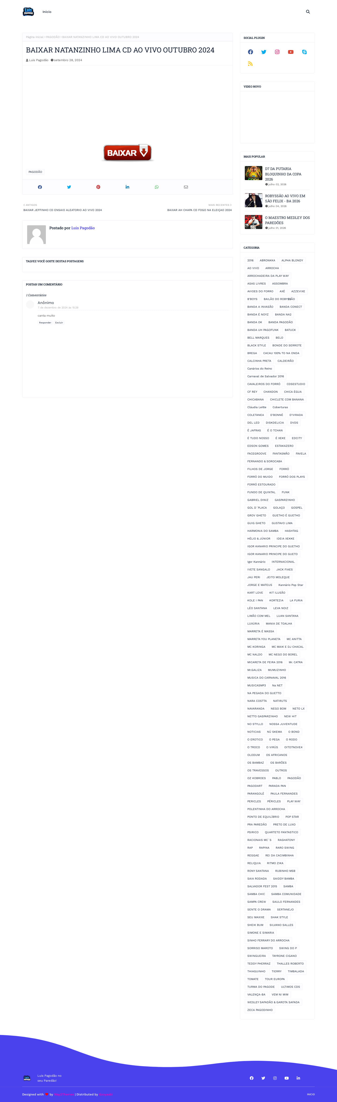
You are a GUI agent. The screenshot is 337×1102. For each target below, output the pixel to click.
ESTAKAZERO (284, 445)
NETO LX (298, 708)
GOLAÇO (279, 507)
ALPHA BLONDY (292, 260)
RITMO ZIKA (275, 863)
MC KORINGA (256, 646)
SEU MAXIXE (255, 917)
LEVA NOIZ (280, 608)
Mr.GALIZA (254, 670)
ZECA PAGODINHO (260, 1010)
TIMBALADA (296, 971)
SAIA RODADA (257, 878)
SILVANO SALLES (281, 925)
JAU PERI (253, 577)
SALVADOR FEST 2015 (262, 886)
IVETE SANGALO (258, 569)
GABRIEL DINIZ (257, 500)
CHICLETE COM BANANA (287, 399)
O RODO (291, 739)
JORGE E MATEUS (259, 585)
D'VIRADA (296, 415)
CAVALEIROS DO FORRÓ (263, 384)
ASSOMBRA (280, 283)
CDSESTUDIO (296, 384)
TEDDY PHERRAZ (259, 963)
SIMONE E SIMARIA (260, 932)
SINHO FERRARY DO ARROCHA (268, 940)
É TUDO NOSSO (258, 438)
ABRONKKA (267, 260)
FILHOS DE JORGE (260, 469)
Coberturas (280, 407)
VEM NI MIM (280, 994)
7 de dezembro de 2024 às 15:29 (58, 307)
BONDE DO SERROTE (287, 345)
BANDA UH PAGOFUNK (262, 330)
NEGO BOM (278, 708)
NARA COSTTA (257, 701)
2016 (250, 260)
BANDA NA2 (283, 314)
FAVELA (301, 453)
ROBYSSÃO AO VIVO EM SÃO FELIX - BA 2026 (285, 198)
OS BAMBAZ (255, 762)
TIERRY (277, 971)
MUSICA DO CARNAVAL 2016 (266, 677)
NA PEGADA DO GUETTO (264, 693)
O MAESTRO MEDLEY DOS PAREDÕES (287, 220)
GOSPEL (296, 507)
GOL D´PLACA (257, 507)
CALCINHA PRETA (259, 360)
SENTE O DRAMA (259, 909)
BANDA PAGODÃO (280, 322)
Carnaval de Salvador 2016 (265, 376)
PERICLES (254, 801)
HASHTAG (291, 531)
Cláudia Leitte (256, 407)
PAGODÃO (53, 37)
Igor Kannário (256, 561)
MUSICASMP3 (256, 685)
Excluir (59, 322)
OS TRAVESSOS (258, 770)
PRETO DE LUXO (284, 824)
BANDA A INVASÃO (260, 306)
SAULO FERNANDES (286, 901)
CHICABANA (255, 399)
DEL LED (253, 422)
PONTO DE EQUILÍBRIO (263, 816)
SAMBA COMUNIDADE (286, 894)
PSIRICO (253, 832)
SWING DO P (288, 948)
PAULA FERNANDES (284, 793)
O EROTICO (255, 739)
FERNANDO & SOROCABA (264, 461)
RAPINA (264, 847)
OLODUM (253, 755)
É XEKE (280, 438)
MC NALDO (254, 654)
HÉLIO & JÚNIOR (258, 538)
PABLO (276, 778)
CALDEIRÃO (286, 360)
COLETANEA (255, 415)
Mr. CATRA (296, 662)
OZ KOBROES (256, 778)
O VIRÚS (272, 747)
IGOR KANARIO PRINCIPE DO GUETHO (273, 546)
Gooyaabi (106, 1094)
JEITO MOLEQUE (278, 577)
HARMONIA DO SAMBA (262, 531)
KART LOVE (255, 592)
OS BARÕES (278, 762)
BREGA (252, 353)
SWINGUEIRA (256, 956)
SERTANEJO (285, 909)
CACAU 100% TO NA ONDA (281, 353)
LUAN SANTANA (287, 616)
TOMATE (253, 979)
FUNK (285, 492)
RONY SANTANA (258, 871)
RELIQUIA (254, 863)
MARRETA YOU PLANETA (263, 639)
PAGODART (254, 786)
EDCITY (297, 438)
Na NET (277, 685)
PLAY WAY (293, 801)
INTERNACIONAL (283, 561)
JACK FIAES (284, 569)
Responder (45, 322)
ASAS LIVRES (256, 283)
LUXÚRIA (253, 623)
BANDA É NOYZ (258, 314)
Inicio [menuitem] (47, 12)
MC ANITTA (294, 639)
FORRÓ (284, 469)
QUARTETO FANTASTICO (281, 832)
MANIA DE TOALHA (279, 623)
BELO (279, 337)
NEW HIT (290, 716)
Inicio (311, 1094)
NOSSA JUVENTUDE (283, 724)
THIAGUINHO (256, 971)
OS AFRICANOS (276, 755)
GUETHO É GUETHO (286, 515)
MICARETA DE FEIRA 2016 (264, 662)
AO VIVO (253, 268)
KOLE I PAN (255, 600)
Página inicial (35, 37)
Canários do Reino (259, 368)
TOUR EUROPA (275, 979)
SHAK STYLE (279, 917)
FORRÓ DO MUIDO (260, 476)
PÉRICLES (274, 801)
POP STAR (292, 816)
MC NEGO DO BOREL (283, 654)
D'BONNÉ (276, 415)
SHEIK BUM (255, 925)
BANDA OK (254, 322)
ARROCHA (272, 268)
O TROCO (253, 747)
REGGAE (253, 855)
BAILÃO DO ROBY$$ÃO (279, 299)
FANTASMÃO (281, 453)
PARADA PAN (277, 786)
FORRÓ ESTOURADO (261, 484)
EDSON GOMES (258, 445)
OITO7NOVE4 (293, 747)
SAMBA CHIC (256, 894)
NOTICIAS (254, 731)
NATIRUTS (280, 701)
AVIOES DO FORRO (260, 291)
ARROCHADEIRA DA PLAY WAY (268, 275)
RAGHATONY (286, 840)
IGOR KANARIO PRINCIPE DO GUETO (272, 554)
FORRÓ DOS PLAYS (292, 476)
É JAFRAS (254, 430)
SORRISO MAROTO (260, 948)
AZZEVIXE (298, 291)
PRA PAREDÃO (257, 824)
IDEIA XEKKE (285, 538)
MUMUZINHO (277, 670)
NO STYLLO (255, 724)
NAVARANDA (255, 708)
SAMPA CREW (256, 901)
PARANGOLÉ (255, 793)
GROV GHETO (256, 515)
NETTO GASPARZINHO (262, 716)
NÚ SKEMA (274, 731)
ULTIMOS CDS (290, 986)
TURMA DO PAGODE (261, 986)
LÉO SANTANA (257, 608)
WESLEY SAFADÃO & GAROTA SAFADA (273, 1002)
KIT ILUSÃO (277, 592)
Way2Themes (64, 1094)
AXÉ (282, 291)
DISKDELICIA (275, 422)
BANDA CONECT (291, 306)
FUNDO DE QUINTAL (261, 492)
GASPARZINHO (285, 500)
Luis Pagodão (38, 60)
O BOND (294, 731)
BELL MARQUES (258, 337)
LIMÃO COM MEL (258, 616)
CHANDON (271, 391)
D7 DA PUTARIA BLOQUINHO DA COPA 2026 (283, 173)
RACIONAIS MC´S (259, 840)
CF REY (252, 391)
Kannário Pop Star (290, 585)
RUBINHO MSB (285, 871)
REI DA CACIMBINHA (279, 855)
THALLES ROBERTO (290, 963)
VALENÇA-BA (256, 994)
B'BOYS (252, 299)
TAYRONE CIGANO (284, 956)
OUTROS (281, 770)
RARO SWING (285, 847)
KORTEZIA (276, 600)
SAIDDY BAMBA (283, 878)
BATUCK (290, 330)
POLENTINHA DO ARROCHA (266, 809)
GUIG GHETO (256, 523)
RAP (250, 847)
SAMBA (288, 886)
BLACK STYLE (256, 345)
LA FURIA (296, 600)
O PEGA (274, 739)
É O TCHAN (275, 430)
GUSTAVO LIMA (282, 523)
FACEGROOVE (256, 453)
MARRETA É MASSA (260, 631)
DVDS (294, 422)
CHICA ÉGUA (293, 391)
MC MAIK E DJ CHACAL (288, 646)
